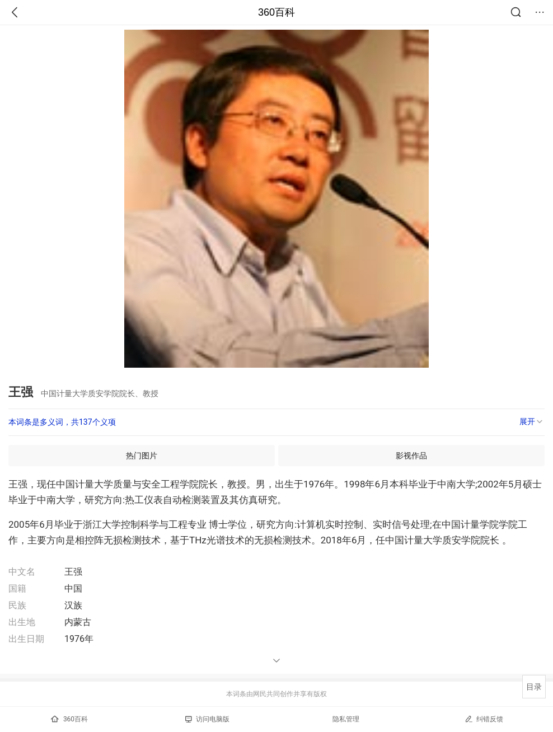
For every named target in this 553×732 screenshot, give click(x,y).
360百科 (276, 12)
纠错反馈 (484, 719)
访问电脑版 (207, 719)
